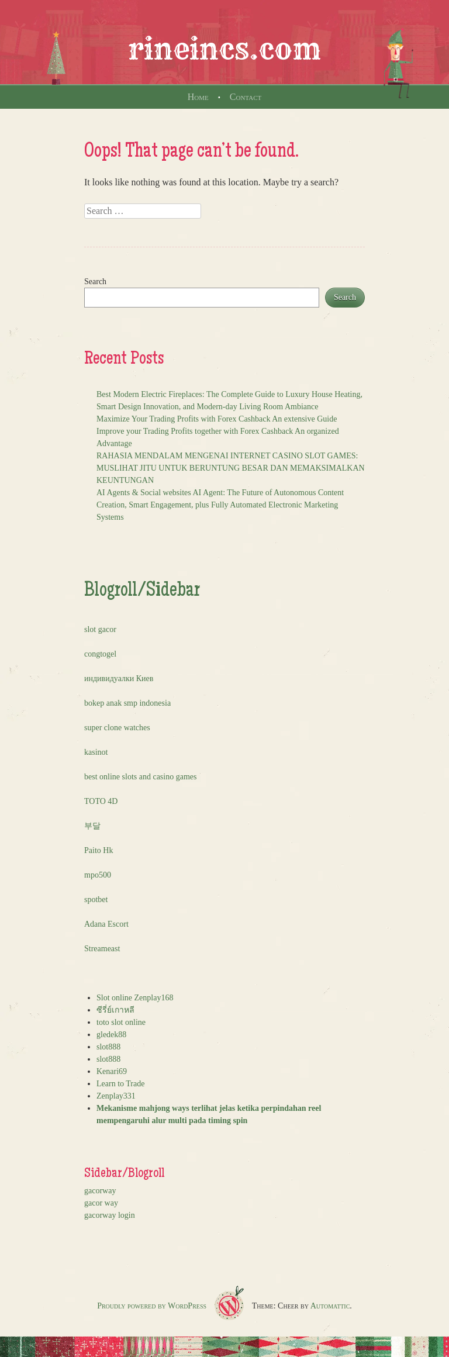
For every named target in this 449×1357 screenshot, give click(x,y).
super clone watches (117, 727)
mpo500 (97, 875)
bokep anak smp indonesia (127, 703)
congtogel (100, 654)
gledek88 (111, 1034)
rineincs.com (224, 49)
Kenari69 (111, 1071)
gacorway (100, 1190)
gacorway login (109, 1215)
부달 (92, 825)
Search (95, 281)
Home (198, 97)
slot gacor (100, 629)
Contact (245, 97)
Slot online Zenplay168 (134, 997)
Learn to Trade (120, 1083)
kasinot (96, 752)
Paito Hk (98, 850)
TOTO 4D (101, 801)
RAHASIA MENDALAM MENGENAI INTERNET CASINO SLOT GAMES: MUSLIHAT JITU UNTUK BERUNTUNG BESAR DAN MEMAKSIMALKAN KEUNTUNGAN (230, 468)
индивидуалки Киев (118, 678)
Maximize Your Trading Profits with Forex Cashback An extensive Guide (216, 419)
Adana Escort (106, 924)
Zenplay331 (116, 1096)
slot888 (108, 1046)
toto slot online (121, 1022)
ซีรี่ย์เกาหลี (115, 1010)
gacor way (101, 1203)
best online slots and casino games (140, 776)
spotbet (96, 899)
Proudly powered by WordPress (151, 1305)
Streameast (102, 948)
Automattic (330, 1305)
